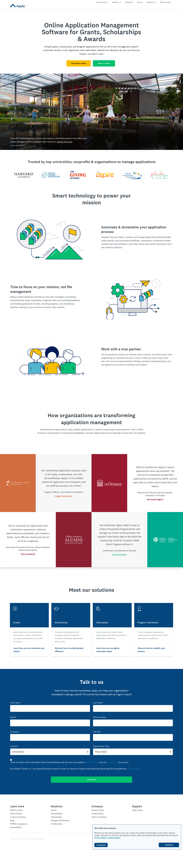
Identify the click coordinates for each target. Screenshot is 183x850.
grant (56, 46)
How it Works (16, 813)
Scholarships (57, 813)
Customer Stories (18, 817)
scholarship (65, 46)
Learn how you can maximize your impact (29, 650)
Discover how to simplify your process (151, 650)
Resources (151, 2)
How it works (102, 2)
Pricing (139, 2)
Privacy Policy (98, 810)
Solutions (116, 2)
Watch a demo (165, 2)
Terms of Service (99, 817)
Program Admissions (60, 820)
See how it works (78, 63)
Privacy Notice (100, 838)
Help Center (137, 810)
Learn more (17, 806)
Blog (12, 820)
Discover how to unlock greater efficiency (69, 650)
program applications (87, 46)
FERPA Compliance (18, 824)
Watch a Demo (16, 810)
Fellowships (56, 817)
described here (91, 762)
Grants (54, 810)
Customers (129, 2)
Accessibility (16, 827)
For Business (57, 824)
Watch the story (64, 141)
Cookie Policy (98, 813)
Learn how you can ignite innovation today (107, 650)
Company (97, 806)
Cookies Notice (113, 838)
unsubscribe (112, 762)
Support (137, 806)
